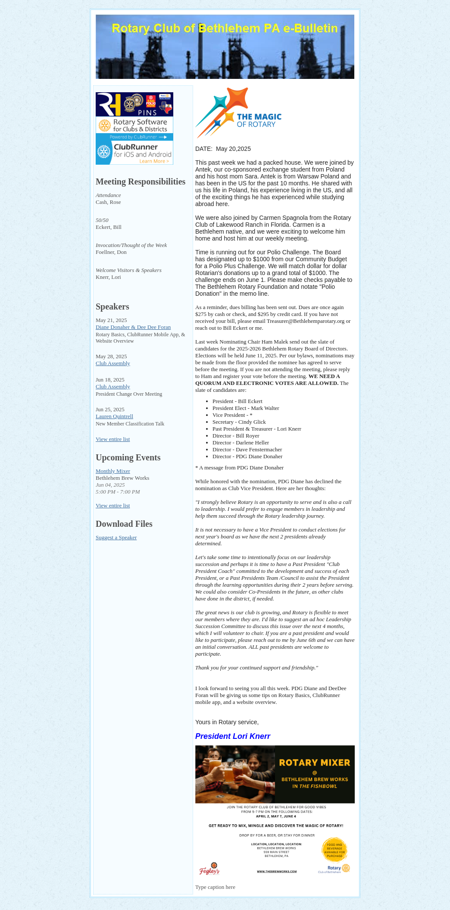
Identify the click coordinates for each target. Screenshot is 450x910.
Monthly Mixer (113, 471)
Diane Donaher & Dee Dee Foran (133, 327)
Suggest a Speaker (116, 537)
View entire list (113, 439)
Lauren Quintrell (114, 416)
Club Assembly (113, 363)
